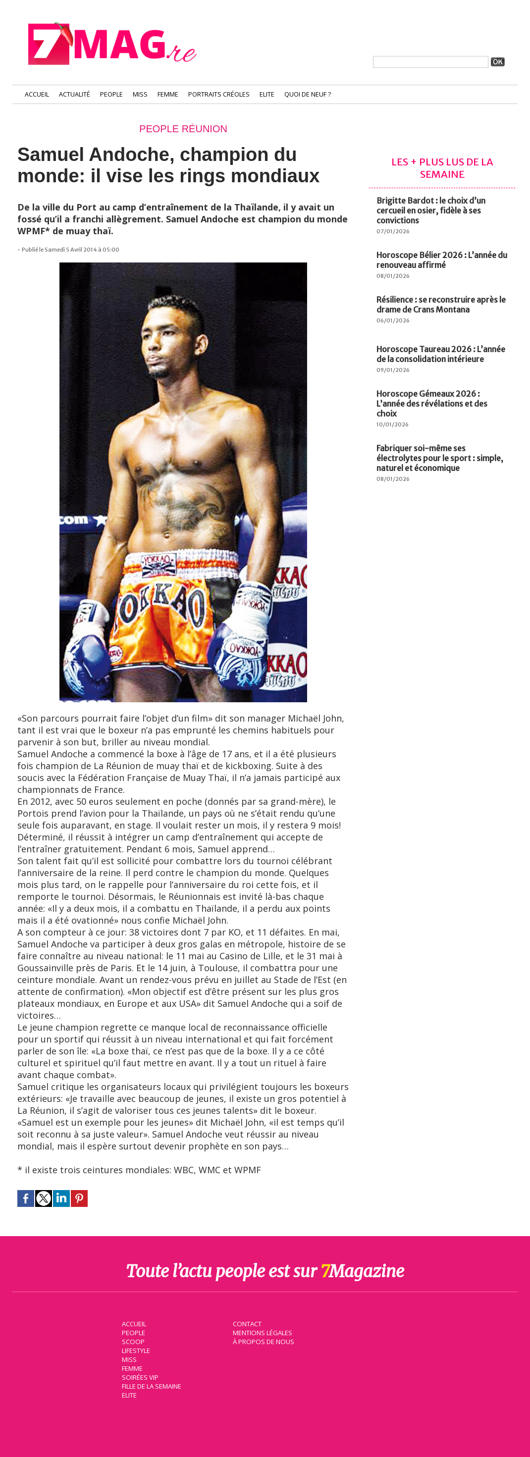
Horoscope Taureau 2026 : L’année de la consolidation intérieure (440, 354)
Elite (267, 94)
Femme (168, 94)
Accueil (37, 94)
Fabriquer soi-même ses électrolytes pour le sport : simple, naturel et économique (439, 458)
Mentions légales (262, 1332)
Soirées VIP (139, 1376)
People (111, 94)
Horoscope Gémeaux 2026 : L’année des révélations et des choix (431, 403)
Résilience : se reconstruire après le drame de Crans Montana (441, 304)
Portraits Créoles (219, 94)
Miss (140, 94)
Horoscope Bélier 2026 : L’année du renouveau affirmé (441, 260)
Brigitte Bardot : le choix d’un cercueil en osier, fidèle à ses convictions (430, 210)
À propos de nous (262, 1341)
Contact (247, 1323)
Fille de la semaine (151, 1385)
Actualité (74, 94)
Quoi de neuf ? (307, 94)
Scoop (132, 1341)
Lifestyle (135, 1350)
